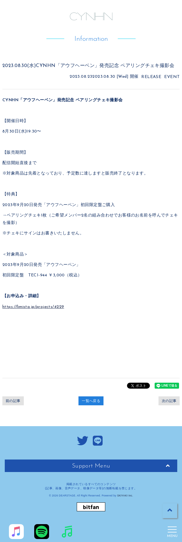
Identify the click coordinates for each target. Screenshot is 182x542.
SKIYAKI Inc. (125, 495)
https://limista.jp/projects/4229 (33, 307)
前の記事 (13, 401)
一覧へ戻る (91, 401)
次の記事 (169, 401)
